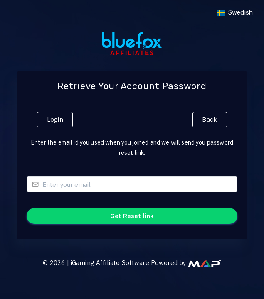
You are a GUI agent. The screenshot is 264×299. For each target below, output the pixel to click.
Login (55, 119)
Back (209, 119)
